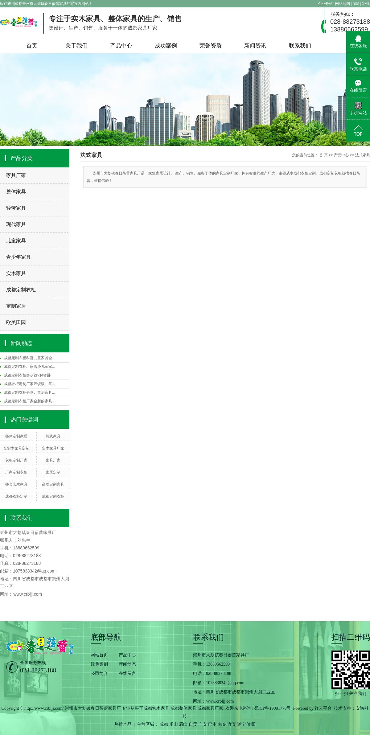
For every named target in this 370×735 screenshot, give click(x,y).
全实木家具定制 (16, 448)
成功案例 (166, 46)
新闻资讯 (255, 46)
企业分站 (325, 4)
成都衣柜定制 (16, 496)
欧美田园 (16, 322)
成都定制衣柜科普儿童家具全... (29, 358)
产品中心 (121, 46)
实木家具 (16, 273)
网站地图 (343, 4)
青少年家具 (18, 257)
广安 (202, 724)
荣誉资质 (210, 46)
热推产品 (123, 724)
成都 (163, 724)
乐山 (173, 724)
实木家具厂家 (53, 448)
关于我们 (76, 46)
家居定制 (53, 472)
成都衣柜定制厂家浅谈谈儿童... (29, 384)
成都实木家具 (156, 708)
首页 (31, 46)
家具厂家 (16, 175)
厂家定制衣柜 (16, 472)
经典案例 (99, 664)
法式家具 (362, 155)
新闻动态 (127, 664)
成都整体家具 (183, 708)
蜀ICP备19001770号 (272, 708)
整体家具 (16, 191)
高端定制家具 (53, 484)
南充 (222, 724)
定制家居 (16, 306)
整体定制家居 (16, 436)
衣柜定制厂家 (16, 460)
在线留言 (127, 673)
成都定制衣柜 (21, 289)
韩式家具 (53, 436)
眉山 (183, 724)
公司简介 (99, 673)
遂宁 (241, 724)
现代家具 (16, 224)
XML (366, 4)
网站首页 (99, 655)
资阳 (251, 724)
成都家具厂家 (210, 708)
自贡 (193, 724)
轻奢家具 (16, 208)
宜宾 (232, 724)
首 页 (323, 155)
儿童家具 (16, 240)
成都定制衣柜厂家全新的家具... (29, 401)
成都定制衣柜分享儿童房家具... (29, 392)
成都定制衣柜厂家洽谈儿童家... (29, 366)
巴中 (212, 724)
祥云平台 (323, 708)
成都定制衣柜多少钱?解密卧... (29, 375)
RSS (356, 4)
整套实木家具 (16, 484)
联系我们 (300, 46)
